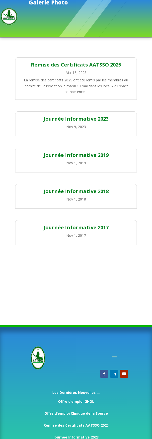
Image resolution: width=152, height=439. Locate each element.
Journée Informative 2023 (76, 118)
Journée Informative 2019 (76, 155)
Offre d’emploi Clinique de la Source (76, 413)
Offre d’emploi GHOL (76, 401)
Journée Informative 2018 (76, 191)
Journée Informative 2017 (76, 227)
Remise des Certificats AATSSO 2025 (76, 64)
